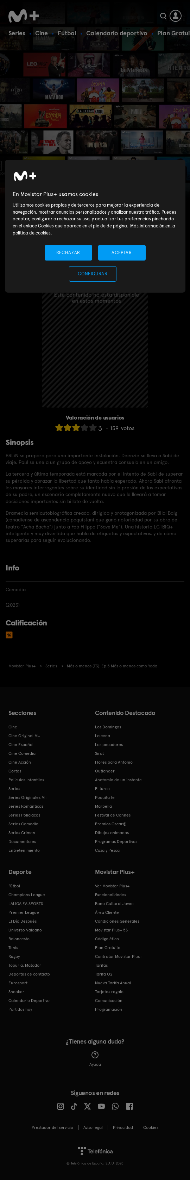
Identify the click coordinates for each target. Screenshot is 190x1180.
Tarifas (101, 965)
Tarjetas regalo (109, 991)
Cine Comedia (22, 753)
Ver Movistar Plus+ (112, 886)
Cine (41, 33)
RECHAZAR (68, 252)
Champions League (26, 894)
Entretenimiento (24, 850)
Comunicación (108, 1000)
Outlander (105, 771)
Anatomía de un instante (118, 779)
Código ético (107, 938)
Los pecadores (109, 744)
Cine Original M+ (24, 735)
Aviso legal (93, 1127)
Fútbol (67, 33)
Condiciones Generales (117, 921)
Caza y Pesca (107, 850)
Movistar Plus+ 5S (111, 930)
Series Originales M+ (27, 797)
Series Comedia (23, 823)
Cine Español (20, 744)
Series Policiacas (24, 815)
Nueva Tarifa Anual (113, 982)
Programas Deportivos (116, 841)
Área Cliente (107, 912)
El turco (102, 788)
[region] (95, 226)
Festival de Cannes (113, 815)
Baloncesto (19, 938)
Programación (108, 1009)
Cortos (14, 771)
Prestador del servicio (52, 1127)
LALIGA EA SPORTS (25, 903)
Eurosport (17, 982)
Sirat (99, 753)
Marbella (103, 806)
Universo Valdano (25, 930)
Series (16, 33)
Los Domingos (108, 726)
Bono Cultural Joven (114, 903)
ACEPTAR (122, 252)
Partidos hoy (20, 1009)
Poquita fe (105, 797)
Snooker (16, 991)
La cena (102, 735)
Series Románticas (25, 806)
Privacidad (123, 1127)
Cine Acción (19, 762)
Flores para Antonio (114, 762)
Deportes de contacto (29, 974)
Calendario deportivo (116, 33)
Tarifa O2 (104, 974)
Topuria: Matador (24, 965)
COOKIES (150, 1127)
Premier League (23, 912)
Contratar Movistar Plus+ (118, 956)
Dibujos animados (112, 832)
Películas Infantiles (26, 779)
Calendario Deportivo (29, 1000)
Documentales (22, 841)
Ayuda (95, 1059)
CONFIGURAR (93, 273)
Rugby (14, 956)
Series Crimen (21, 832)
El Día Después (22, 921)
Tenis (13, 947)
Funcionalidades (110, 894)
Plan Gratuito (107, 947)
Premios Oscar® (111, 823)
